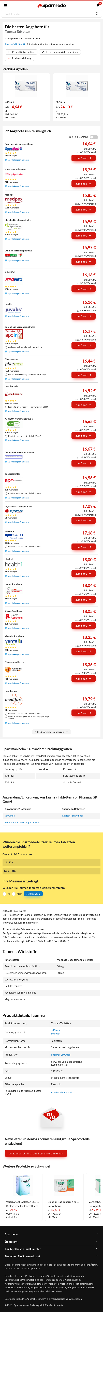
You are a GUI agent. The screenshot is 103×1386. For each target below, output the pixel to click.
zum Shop (84, 158)
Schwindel (10, 815)
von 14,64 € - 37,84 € (22, 38)
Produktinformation (21, 51)
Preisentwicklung (19, 58)
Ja (9, 893)
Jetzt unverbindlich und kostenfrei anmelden (36, 1153)
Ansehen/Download (62, 1092)
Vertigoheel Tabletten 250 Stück (23, 1202)
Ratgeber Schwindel (74, 815)
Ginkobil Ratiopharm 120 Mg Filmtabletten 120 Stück (64, 1202)
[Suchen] (96, 14)
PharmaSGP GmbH (15, 44)
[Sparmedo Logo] (51, 5)
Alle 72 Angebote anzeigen (51, 731)
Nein (19, 893)
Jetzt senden (33, 893)
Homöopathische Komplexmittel (22, 822)
